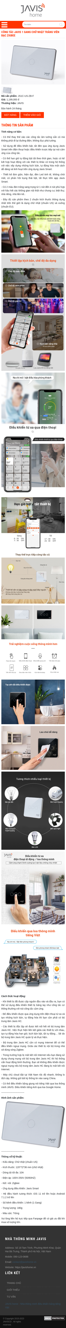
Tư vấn (11, 1296)
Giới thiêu (13, 1289)
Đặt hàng (10, 115)
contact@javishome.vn (24, 1262)
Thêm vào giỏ (32, 115)
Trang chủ (14, 1283)
